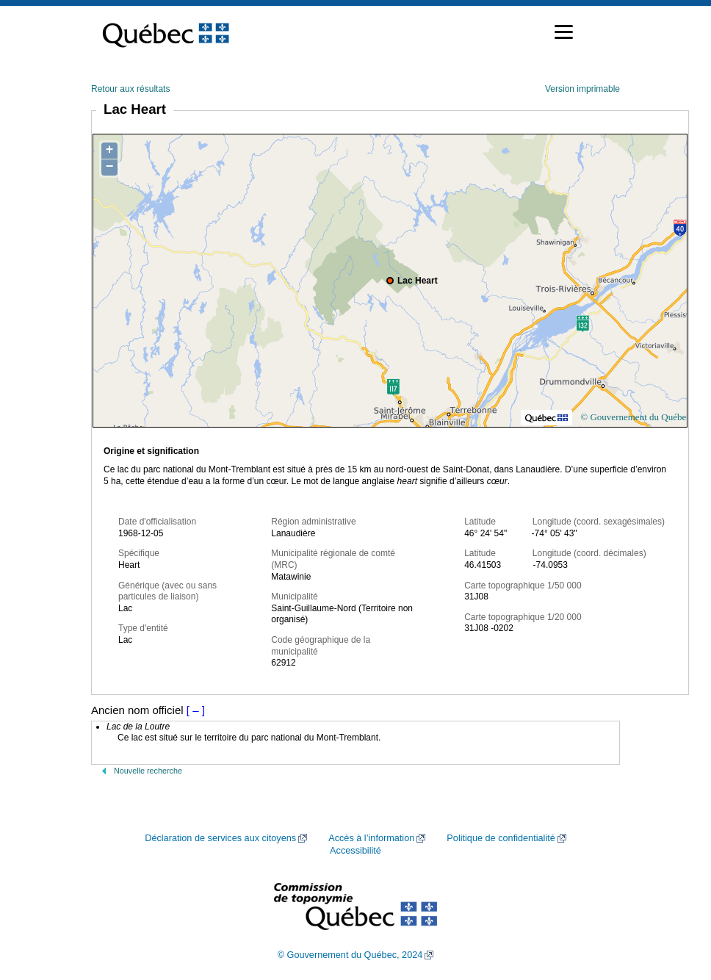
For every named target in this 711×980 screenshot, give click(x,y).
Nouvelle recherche (148, 770)
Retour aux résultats (130, 89)
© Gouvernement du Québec (635, 416)
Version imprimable (582, 89)
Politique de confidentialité (501, 838)
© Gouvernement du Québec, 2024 (350, 955)
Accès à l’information (371, 838)
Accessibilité (355, 851)
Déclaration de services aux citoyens (220, 838)
